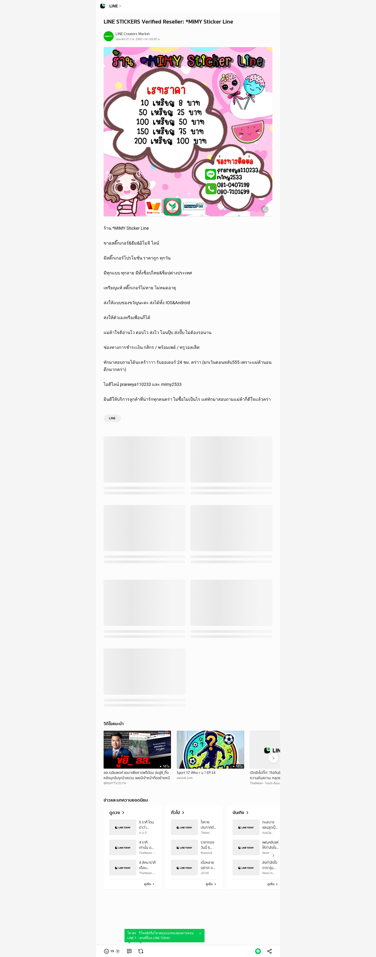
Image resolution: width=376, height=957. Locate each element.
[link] (129, 951)
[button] (112, 951)
